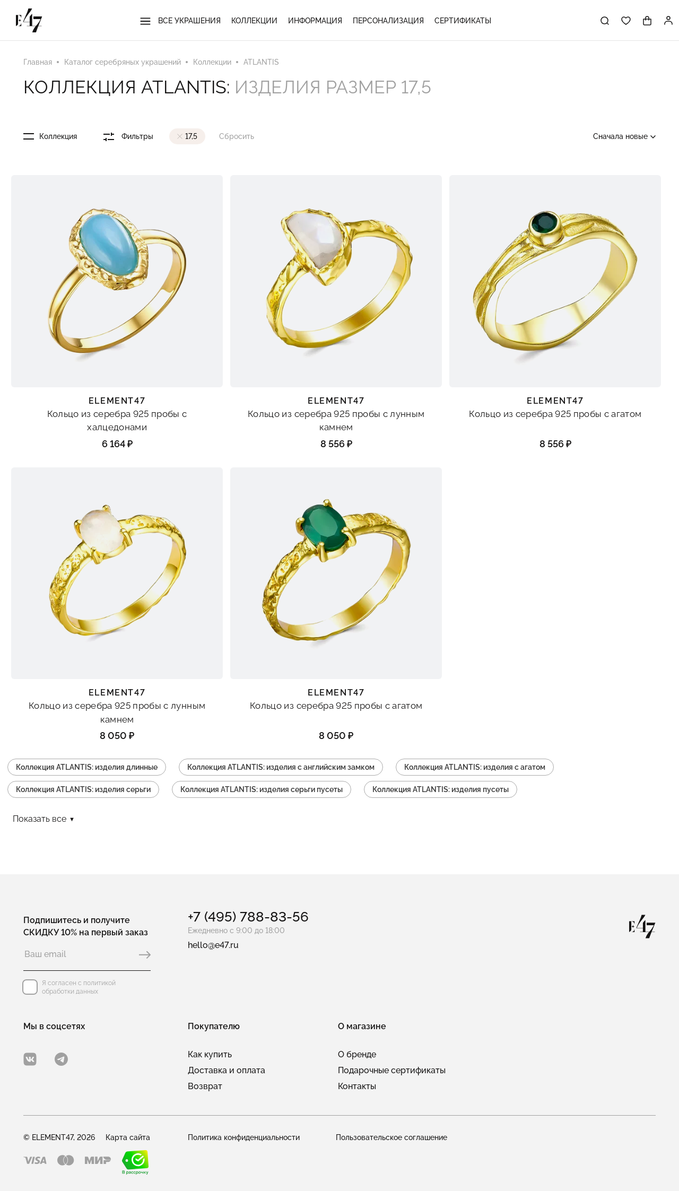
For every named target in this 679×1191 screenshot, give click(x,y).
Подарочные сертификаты (392, 1070)
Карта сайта (128, 1137)
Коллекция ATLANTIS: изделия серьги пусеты (261, 789)
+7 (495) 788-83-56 (248, 917)
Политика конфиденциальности (244, 1137)
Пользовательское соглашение (391, 1137)
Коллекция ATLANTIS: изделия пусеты (440, 789)
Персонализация (388, 20)
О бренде (357, 1054)
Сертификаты (462, 20)
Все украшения (180, 20)
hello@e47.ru (213, 945)
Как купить (210, 1054)
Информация (315, 20)
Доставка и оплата (226, 1070)
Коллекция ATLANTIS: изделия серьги (83, 789)
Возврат (205, 1086)
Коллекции (254, 20)
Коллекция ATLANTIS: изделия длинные (87, 767)
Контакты (357, 1086)
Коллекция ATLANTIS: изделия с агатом (474, 767)
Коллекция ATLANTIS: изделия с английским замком (281, 767)
